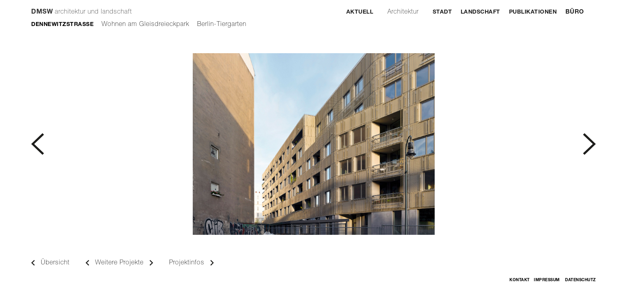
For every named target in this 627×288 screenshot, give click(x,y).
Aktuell (359, 12)
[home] (81, 8)
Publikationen (533, 12)
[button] (172, 144)
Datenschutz (580, 280)
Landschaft (480, 12)
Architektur (403, 12)
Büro (574, 12)
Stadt (442, 12)
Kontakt (519, 280)
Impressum (547, 280)
